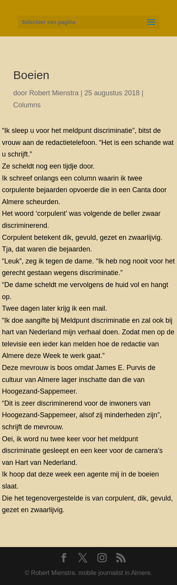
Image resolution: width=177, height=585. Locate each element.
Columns (27, 105)
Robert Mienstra (53, 93)
